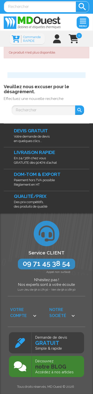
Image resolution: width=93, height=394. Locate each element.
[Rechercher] (40, 6)
